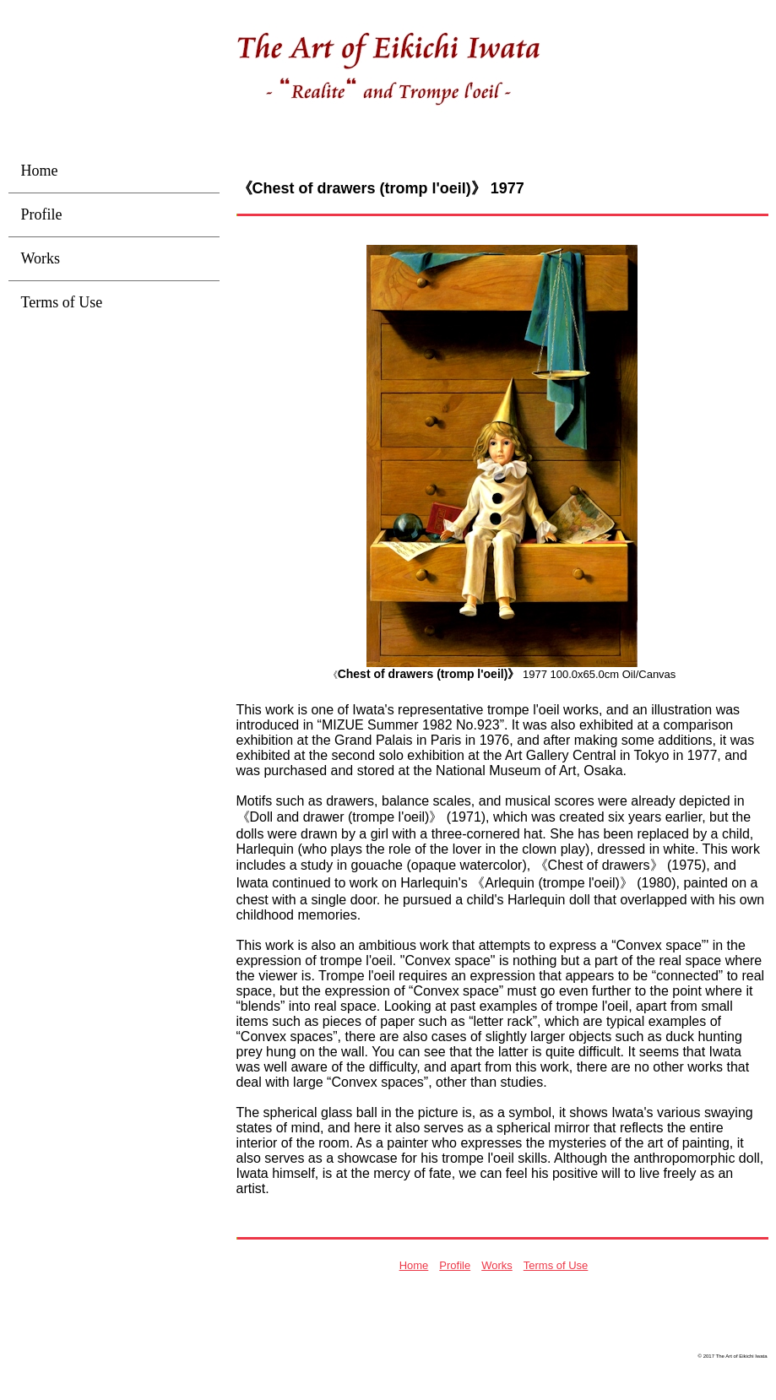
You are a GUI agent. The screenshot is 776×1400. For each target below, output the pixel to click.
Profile (454, 1265)
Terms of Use (556, 1265)
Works (497, 1265)
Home (414, 1265)
